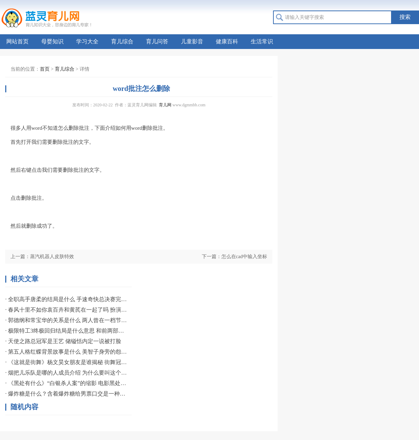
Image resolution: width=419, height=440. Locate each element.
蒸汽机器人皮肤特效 (52, 256)
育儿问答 (157, 41)
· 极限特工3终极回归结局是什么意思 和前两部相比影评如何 (66, 331)
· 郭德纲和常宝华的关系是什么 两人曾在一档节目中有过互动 (66, 320)
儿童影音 (192, 41)
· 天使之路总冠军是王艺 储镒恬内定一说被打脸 (63, 341)
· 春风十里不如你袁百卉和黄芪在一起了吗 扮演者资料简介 (66, 310)
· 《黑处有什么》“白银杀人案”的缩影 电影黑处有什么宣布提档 (66, 383)
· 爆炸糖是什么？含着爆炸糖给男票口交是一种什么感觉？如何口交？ (66, 394)
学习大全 (87, 41)
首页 (45, 69)
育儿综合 (122, 41)
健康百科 (227, 41)
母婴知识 (52, 41)
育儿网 (165, 104)
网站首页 (17, 41)
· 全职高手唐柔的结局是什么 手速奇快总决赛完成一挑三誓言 (66, 299)
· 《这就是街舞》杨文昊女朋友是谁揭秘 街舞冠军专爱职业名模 (66, 362)
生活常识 (262, 41)
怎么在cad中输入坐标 (244, 256)
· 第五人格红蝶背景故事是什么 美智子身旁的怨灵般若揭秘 (66, 352)
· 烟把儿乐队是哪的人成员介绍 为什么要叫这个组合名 (66, 373)
